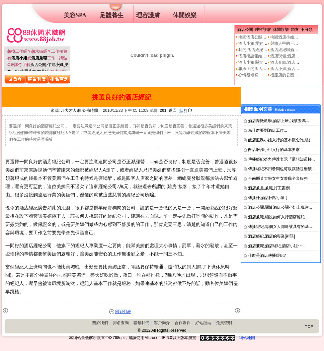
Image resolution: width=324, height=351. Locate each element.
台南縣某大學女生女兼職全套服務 (278, 178)
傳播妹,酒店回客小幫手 (268, 197)
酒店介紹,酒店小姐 (286, 62)
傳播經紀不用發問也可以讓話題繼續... (281, 169)
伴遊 (55, 64)
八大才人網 (71, 110)
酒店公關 (38, 64)
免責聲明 (224, 322)
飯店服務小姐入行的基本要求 (274, 149)
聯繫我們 (141, 322)
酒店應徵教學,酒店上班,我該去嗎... (278, 120)
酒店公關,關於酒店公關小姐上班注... (280, 207)
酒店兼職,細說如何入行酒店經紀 (276, 217)
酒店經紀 (51, 161)
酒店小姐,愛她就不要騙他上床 (264, 43)
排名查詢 (121, 322)
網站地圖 (247, 337)
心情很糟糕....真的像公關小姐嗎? (267, 75)
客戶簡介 (162, 322)
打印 (185, 110)
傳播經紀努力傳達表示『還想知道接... (281, 159)
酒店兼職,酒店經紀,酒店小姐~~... (277, 246)
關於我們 (100, 322)
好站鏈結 (203, 322)
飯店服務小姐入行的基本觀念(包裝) (279, 140)
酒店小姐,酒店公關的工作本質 (296, 68)
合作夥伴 (183, 322)
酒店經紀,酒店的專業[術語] (271, 236)
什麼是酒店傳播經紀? (267, 255)
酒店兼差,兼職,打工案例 (269, 188)
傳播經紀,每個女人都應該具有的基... (280, 226)
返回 (173, 110)
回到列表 (123, 311)
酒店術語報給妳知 (254, 56)
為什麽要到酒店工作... (267, 130)
